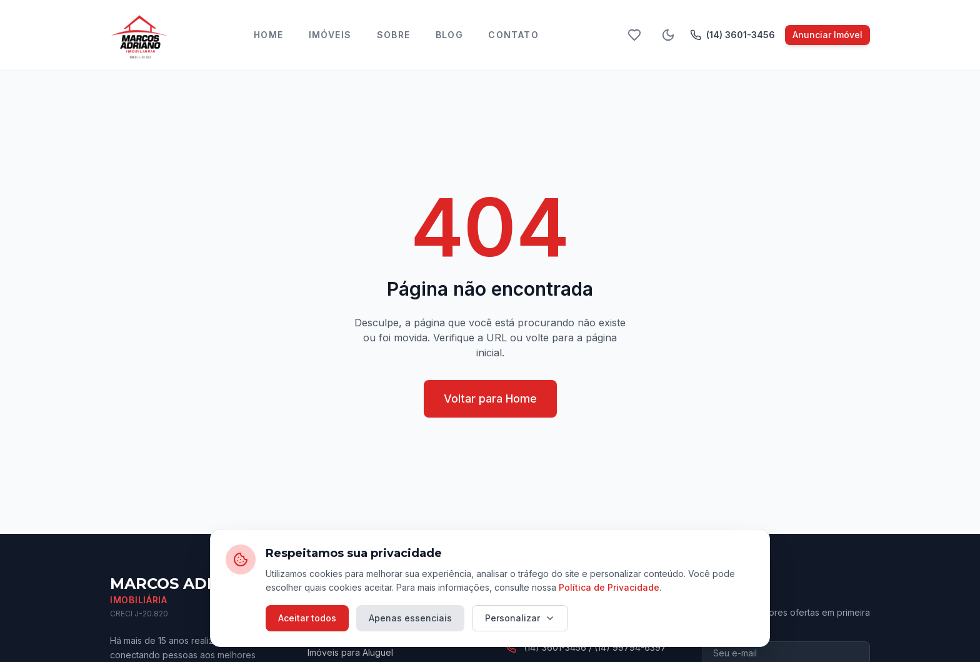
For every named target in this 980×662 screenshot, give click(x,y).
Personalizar (520, 618)
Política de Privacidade (609, 587)
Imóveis (330, 34)
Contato (513, 34)
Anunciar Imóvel (827, 34)
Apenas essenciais (410, 618)
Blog (450, 34)
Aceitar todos (307, 618)
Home (269, 34)
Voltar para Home (490, 398)
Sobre (394, 34)
